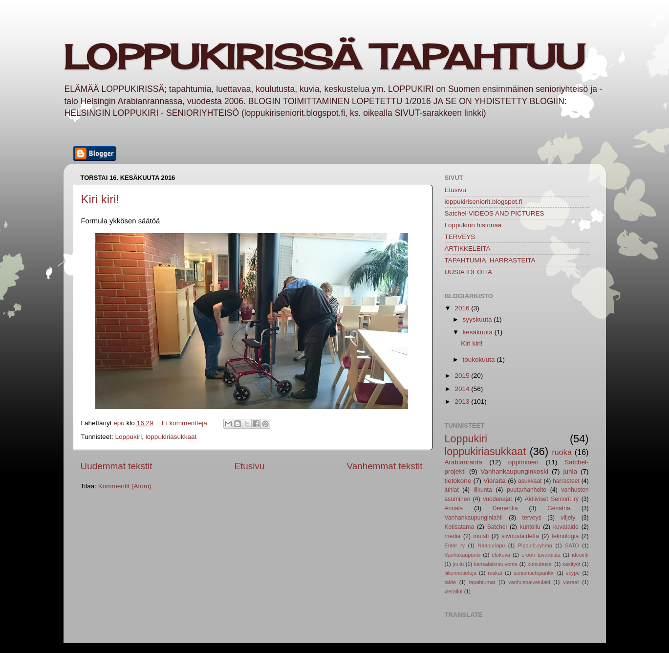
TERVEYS (460, 236)
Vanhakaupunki (463, 555)
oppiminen (523, 462)
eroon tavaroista (541, 555)
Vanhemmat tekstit (384, 466)
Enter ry (455, 545)
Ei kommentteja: (186, 423)
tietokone (458, 480)
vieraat (571, 582)
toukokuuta (480, 359)
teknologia (565, 536)
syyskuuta (478, 319)
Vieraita (494, 480)
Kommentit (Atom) (124, 486)
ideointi (580, 555)
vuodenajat (497, 499)
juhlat (452, 489)
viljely (568, 517)
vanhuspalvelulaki (529, 582)
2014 (462, 388)
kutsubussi (540, 564)
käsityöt (571, 564)
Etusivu (249, 466)
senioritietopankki (534, 573)
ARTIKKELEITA (468, 248)
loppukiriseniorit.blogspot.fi (483, 201)
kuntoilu (530, 526)
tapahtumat (482, 582)
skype (573, 573)
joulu (458, 564)
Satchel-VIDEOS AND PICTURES (494, 213)
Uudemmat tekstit (116, 466)
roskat (495, 573)
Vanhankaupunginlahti (474, 517)
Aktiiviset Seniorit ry (552, 499)
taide (450, 582)
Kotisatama (460, 526)
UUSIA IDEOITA (468, 272)
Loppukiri (128, 436)
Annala (454, 508)
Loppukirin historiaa (473, 225)
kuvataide (566, 526)
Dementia (505, 508)
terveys (531, 517)
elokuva (501, 555)
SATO (572, 545)
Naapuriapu (491, 545)
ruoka (562, 452)
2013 (462, 401)
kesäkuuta (479, 332)
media (453, 536)
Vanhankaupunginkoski (514, 471)
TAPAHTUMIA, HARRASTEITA (490, 260)
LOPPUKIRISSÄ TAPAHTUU (324, 57)
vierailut (454, 591)
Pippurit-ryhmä (535, 545)
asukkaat (530, 481)
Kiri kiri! (100, 199)
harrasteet (566, 481)
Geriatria (558, 508)
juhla (570, 471)
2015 (462, 375)
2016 (462, 308)
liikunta (483, 489)
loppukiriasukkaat (171, 436)
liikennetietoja (460, 573)
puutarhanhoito (526, 489)
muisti (481, 536)
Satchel (497, 526)
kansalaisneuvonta (496, 564)
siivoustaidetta (520, 536)
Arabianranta (463, 462)
